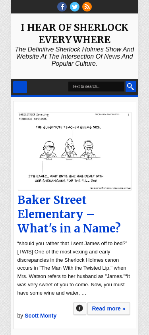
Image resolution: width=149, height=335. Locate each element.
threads (74, 6)
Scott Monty (40, 315)
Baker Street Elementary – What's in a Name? (69, 214)
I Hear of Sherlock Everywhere (74, 33)
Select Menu (20, 87)
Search (131, 86)
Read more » (108, 308)
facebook (62, 6)
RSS (87, 6)
